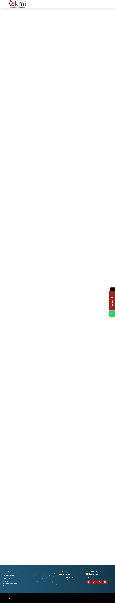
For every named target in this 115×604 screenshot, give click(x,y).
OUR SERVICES (58, 597)
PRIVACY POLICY (98, 597)
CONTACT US (89, 597)
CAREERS (81, 597)
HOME (51, 597)
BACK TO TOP (109, 597)
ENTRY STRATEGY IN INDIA (71, 597)
